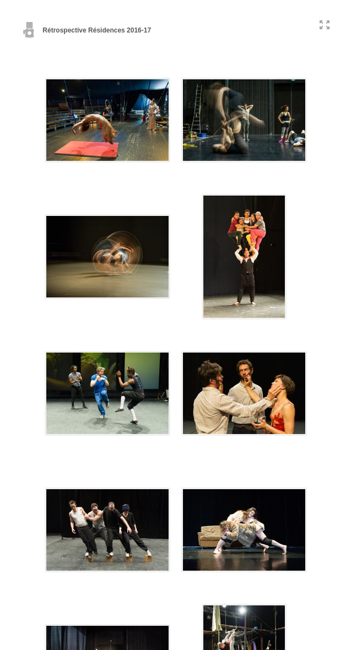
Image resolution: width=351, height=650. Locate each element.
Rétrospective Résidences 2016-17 (86, 30)
